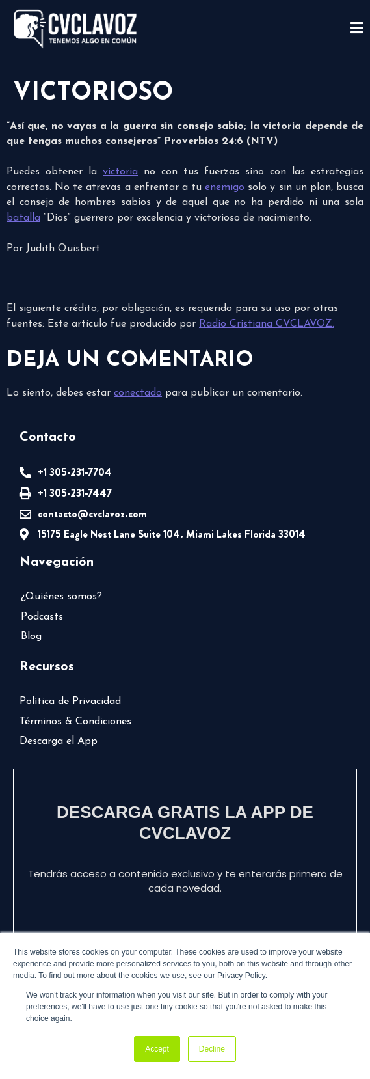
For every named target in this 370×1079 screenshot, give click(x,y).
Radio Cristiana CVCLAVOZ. (266, 324)
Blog (31, 636)
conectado (138, 393)
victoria (120, 172)
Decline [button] (212, 1049)
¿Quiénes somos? (61, 597)
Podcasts (42, 617)
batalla (23, 218)
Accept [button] (157, 1049)
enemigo (224, 187)
